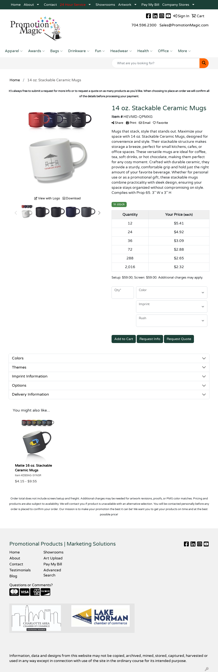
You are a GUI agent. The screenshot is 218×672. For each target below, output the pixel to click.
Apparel (14, 51)
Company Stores (175, 5)
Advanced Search (52, 573)
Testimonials (20, 570)
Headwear (121, 51)
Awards (36, 51)
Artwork (124, 5)
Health (144, 51)
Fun (100, 51)
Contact (50, 5)
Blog (13, 576)
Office (165, 51)
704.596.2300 (143, 25)
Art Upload (53, 558)
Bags (56, 51)
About (29, 5)
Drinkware (78, 51)
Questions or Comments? (31, 585)
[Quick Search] (156, 63)
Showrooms (105, 5)
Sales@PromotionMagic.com (184, 25)
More (184, 51)
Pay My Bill (150, 5)
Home (16, 5)
